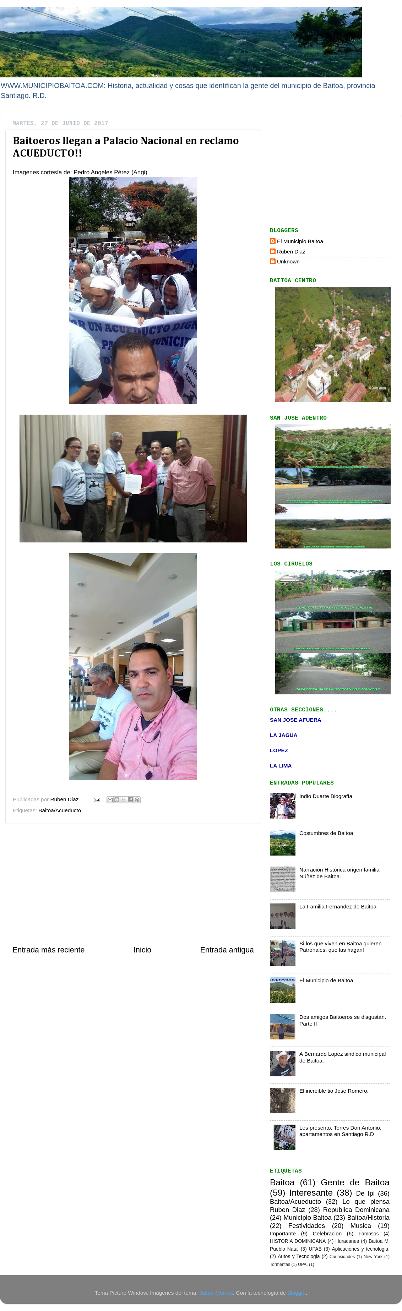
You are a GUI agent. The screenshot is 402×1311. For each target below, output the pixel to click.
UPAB (315, 1249)
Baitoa (282, 1182)
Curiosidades (342, 1256)
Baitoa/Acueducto (59, 810)
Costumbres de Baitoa (326, 833)
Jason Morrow (216, 1293)
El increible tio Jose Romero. (334, 1091)
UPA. (303, 1264)
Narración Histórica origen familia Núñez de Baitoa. (339, 873)
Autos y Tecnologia (299, 1256)
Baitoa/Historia (368, 1217)
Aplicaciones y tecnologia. (361, 1249)
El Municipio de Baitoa (326, 980)
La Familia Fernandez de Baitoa (337, 906)
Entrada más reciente (48, 950)
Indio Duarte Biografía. (326, 796)
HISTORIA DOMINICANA (298, 1241)
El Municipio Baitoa (300, 241)
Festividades (306, 1225)
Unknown (288, 261)
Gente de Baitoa (355, 1182)
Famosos (369, 1233)
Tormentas (280, 1264)
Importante (283, 1233)
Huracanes (347, 1241)
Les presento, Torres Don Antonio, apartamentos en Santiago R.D (340, 1131)
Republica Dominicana (356, 1209)
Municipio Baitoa (307, 1217)
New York (373, 1256)
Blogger (296, 1293)
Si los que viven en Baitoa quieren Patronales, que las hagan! (340, 946)
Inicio (142, 950)
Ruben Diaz (291, 251)
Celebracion (327, 1233)
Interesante (311, 1192)
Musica (361, 1225)
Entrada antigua (227, 950)
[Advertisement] (133, 884)
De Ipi (365, 1193)
